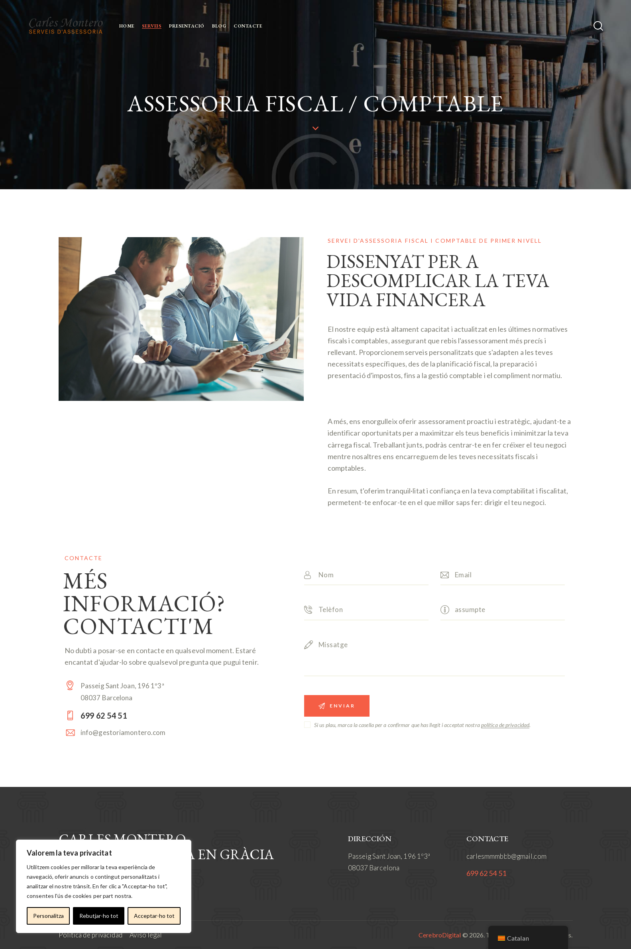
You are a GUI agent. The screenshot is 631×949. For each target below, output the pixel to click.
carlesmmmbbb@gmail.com (506, 856)
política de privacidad (505, 725)
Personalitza (48, 915)
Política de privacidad (90, 935)
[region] (103, 886)
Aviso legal (146, 935)
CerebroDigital (440, 935)
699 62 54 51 (486, 873)
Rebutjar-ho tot (98, 915)
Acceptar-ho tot (154, 915)
